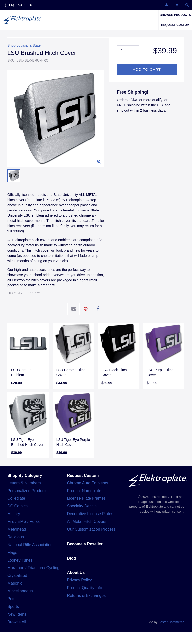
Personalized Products (28, 491)
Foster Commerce (171, 622)
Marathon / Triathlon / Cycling (34, 568)
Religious (16, 537)
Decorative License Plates (90, 514)
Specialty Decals (81, 506)
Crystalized (17, 575)
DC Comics (18, 506)
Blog (71, 558)
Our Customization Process (91, 529)
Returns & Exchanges (86, 595)
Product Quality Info (84, 588)
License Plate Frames (86, 498)
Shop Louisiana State (24, 45)
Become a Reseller (84, 544)
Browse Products (175, 15)
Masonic (15, 583)
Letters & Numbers (24, 483)
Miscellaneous (20, 591)
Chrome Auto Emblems (87, 483)
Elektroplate (23, 19)
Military (14, 514)
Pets (12, 599)
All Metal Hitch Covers (86, 521)
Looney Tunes (20, 560)
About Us (76, 572)
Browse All (17, 622)
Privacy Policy (79, 580)
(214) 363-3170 (18, 5)
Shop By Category (25, 475)
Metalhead (17, 529)
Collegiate (16, 498)
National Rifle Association (30, 545)
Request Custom (175, 25)
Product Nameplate (84, 491)
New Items (17, 614)
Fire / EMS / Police (24, 521)
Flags (12, 552)
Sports (13, 606)
